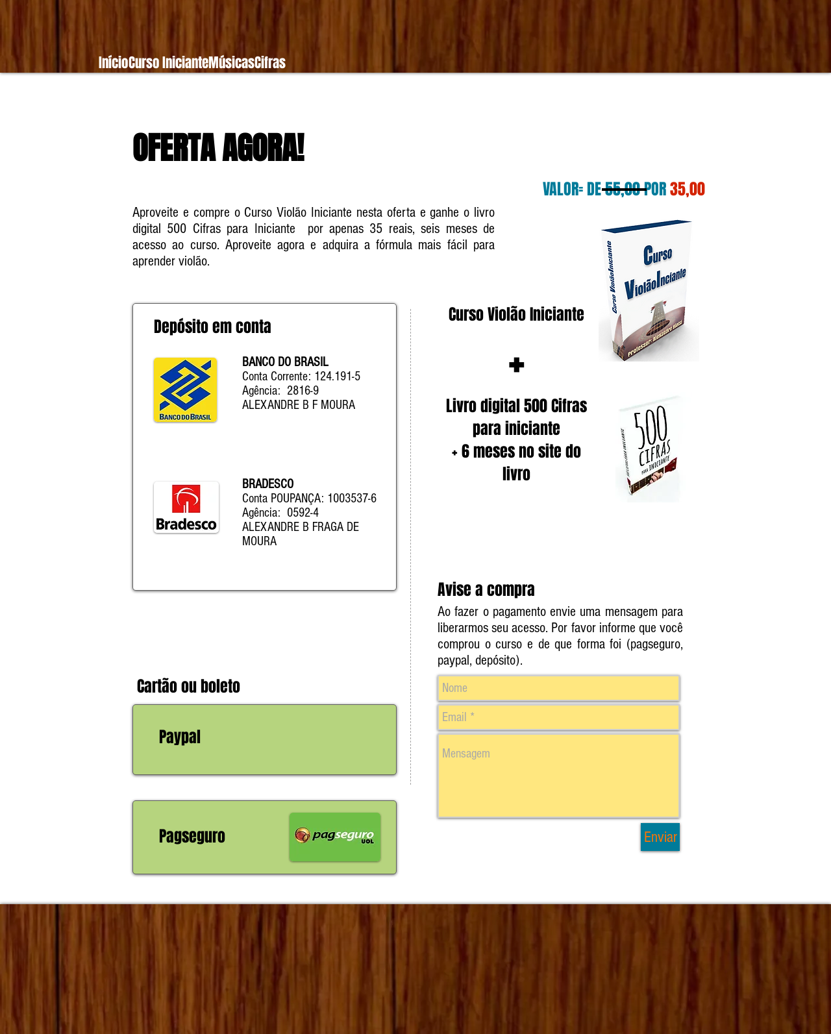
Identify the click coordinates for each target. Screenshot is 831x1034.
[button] (168, 63)
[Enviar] (660, 837)
